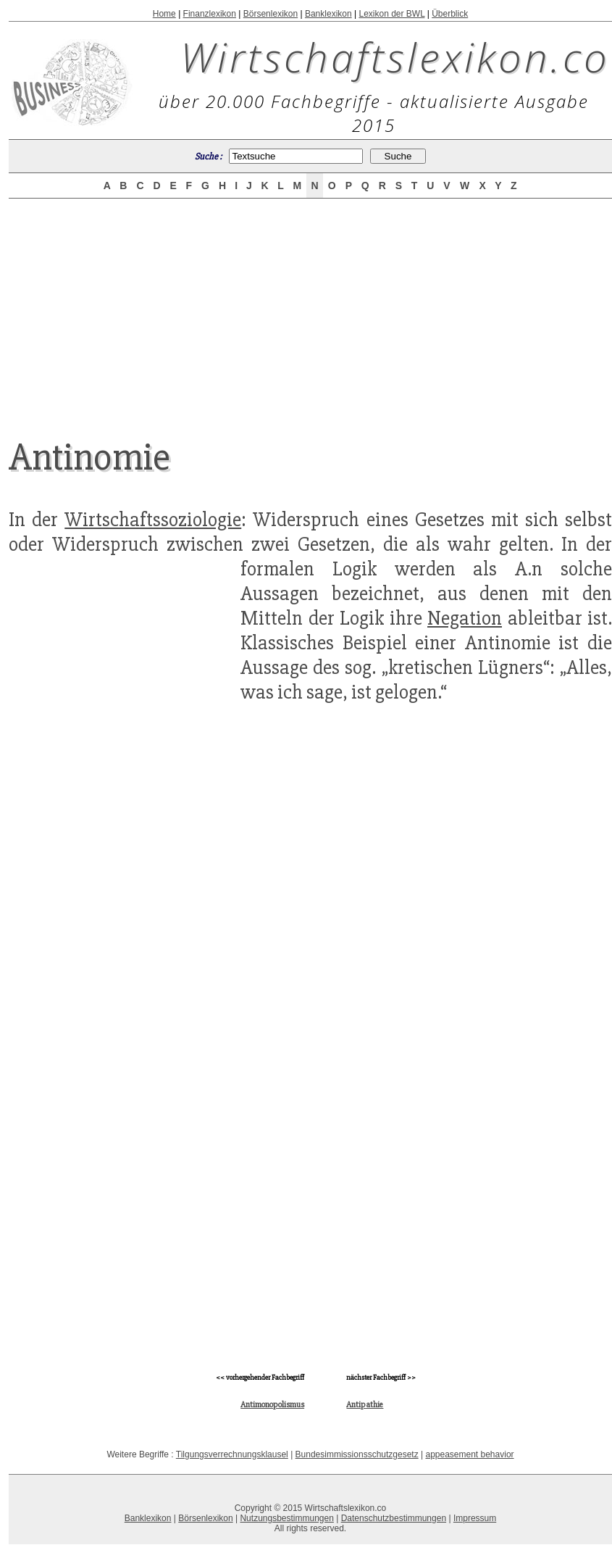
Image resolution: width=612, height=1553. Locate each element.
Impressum (474, 1518)
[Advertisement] (310, 305)
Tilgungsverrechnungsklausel (232, 1454)
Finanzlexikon (209, 14)
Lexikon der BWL (391, 14)
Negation (464, 618)
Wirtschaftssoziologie (152, 519)
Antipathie (364, 1404)
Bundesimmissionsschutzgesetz (357, 1454)
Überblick (450, 14)
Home (164, 14)
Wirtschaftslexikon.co (395, 56)
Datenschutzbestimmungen (393, 1518)
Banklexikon (328, 14)
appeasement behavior (469, 1454)
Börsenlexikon (270, 14)
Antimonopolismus (272, 1404)
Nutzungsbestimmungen (286, 1518)
